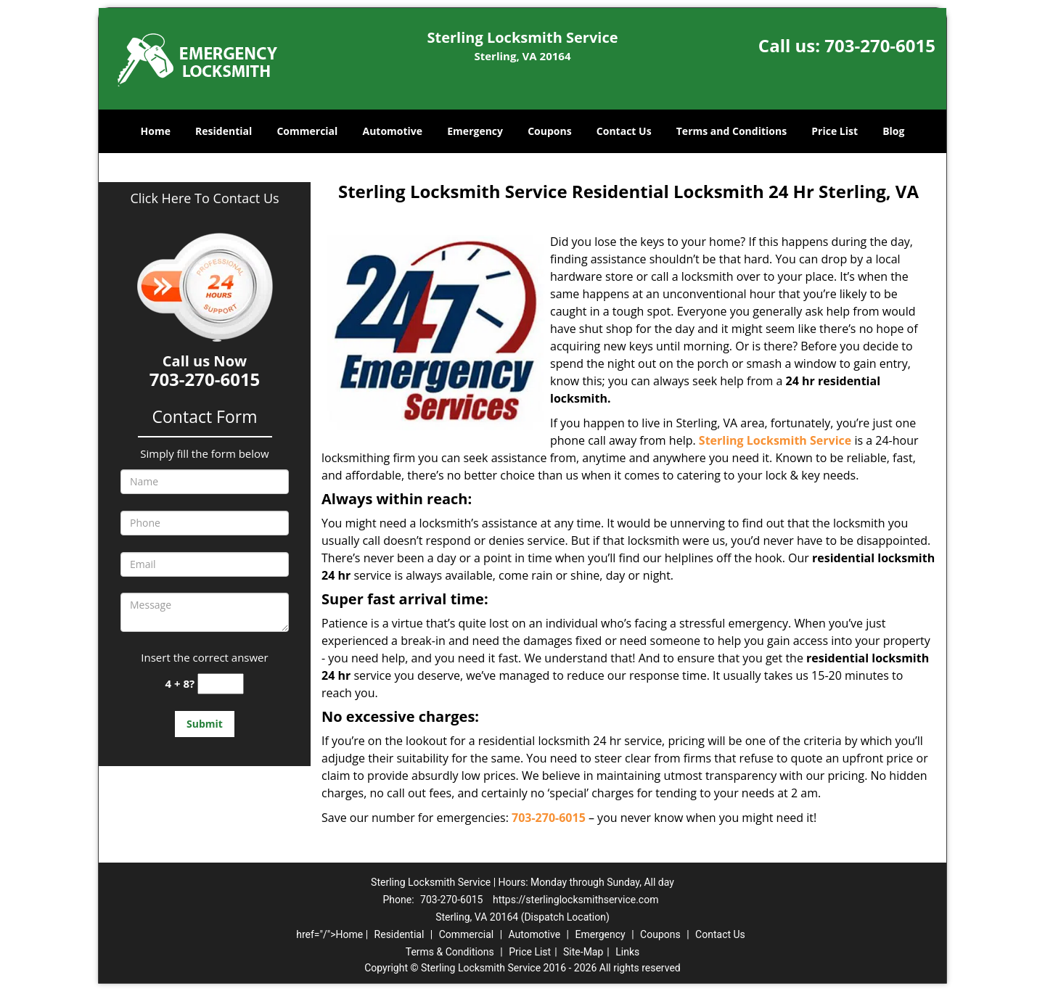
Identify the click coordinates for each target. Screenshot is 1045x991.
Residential (223, 131)
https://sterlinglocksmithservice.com (576, 899)
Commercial (306, 131)
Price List (834, 131)
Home (156, 131)
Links (627, 952)
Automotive (393, 131)
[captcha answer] (220, 683)
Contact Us (624, 131)
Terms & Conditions (450, 952)
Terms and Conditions (731, 131)
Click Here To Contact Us (204, 198)
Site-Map (583, 952)
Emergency (475, 131)
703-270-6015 (879, 45)
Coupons (549, 131)
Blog (893, 131)
